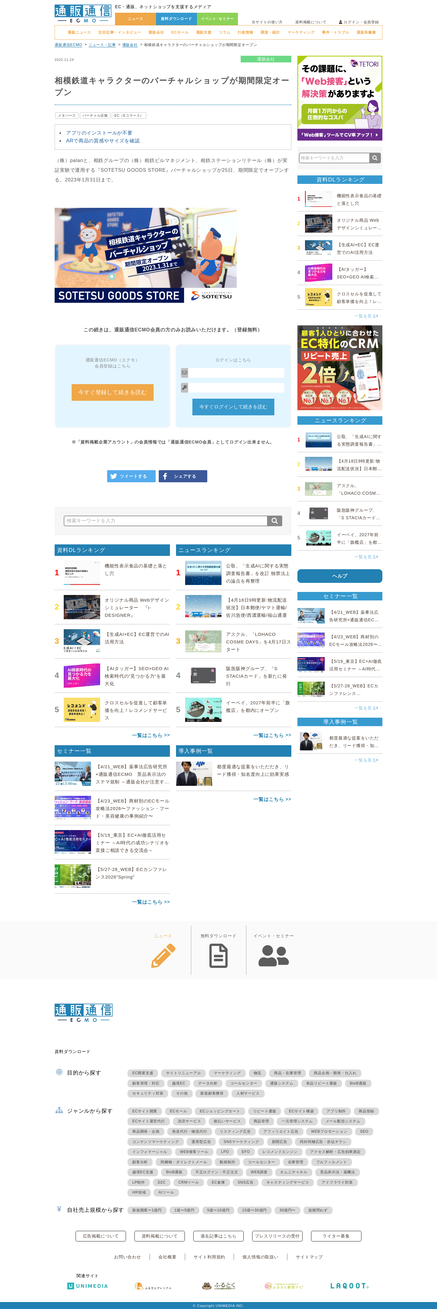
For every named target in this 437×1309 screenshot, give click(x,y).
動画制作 (227, 1162)
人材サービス (248, 1093)
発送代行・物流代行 (189, 1131)
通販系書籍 (366, 32)
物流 (258, 1073)
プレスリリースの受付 (277, 1236)
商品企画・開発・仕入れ (335, 1073)
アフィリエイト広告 (280, 1131)
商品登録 (366, 1111)
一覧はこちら (147, 735)
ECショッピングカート (220, 1111)
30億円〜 (287, 1210)
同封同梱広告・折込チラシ (323, 1142)
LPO (225, 1152)
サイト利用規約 (209, 1256)
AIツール (166, 1192)
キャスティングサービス (287, 1182)
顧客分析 (140, 1162)
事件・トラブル (335, 32)
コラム (225, 32)
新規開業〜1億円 (147, 1210)
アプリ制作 (336, 1111)
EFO (246, 1152)
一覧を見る (366, 316)
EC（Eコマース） (129, 115)
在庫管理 (295, 1162)
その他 (182, 1093)
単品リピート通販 (321, 1083)
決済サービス (189, 1121)
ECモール (180, 32)
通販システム (281, 1083)
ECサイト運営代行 (148, 1121)
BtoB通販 (358, 1083)
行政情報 (245, 32)
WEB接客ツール (194, 1152)
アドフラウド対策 (337, 1182)
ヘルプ (340, 576)
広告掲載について (101, 1236)
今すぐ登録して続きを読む (112, 392)
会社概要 (167, 1256)
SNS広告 (246, 1182)
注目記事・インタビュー (119, 32)
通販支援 (204, 32)
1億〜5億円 (184, 1210)
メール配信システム (343, 1121)
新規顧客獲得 (212, 1093)
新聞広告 (279, 1142)
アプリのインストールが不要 (99, 132)
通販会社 (156, 32)
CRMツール (188, 1182)
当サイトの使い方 (267, 22)
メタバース (67, 115)
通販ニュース (79, 32)
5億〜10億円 (218, 1210)
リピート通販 (264, 1111)
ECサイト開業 (144, 1111)
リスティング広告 (235, 1131)
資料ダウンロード (176, 19)
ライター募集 (336, 1236)
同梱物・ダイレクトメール (184, 1162)
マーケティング (301, 32)
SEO (364, 1131)
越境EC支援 (142, 1172)
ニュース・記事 (102, 45)
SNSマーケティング (241, 1142)
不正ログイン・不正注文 (216, 1172)
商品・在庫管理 (287, 1073)
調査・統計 (270, 32)
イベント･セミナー (217, 19)
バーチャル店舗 (95, 115)
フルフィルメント (331, 1162)
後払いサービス (227, 1121)
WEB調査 (259, 1172)
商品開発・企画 (146, 1131)
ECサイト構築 (301, 1111)
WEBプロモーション (329, 1131)
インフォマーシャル (149, 1152)
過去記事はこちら (219, 1236)
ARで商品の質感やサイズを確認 (103, 140)
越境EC (178, 1083)
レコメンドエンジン (280, 1152)
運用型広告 (201, 1142)
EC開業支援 (142, 1073)
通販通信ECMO (68, 45)
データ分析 (208, 1083)
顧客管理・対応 (146, 1083)
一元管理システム (297, 1121)
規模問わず (318, 1210)
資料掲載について (311, 22)
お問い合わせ (127, 1256)
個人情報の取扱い (260, 1256)
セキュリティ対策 (147, 1093)
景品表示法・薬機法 (337, 1172)
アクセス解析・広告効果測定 (335, 1152)
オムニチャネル (293, 1172)
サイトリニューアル (183, 1073)
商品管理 (261, 1121)
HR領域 (139, 1192)
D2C (162, 1182)
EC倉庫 (218, 1182)
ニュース (135, 19)
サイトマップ (309, 1256)
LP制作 (138, 1182)
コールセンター (244, 1083)
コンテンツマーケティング (155, 1142)
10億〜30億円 (254, 1210)
